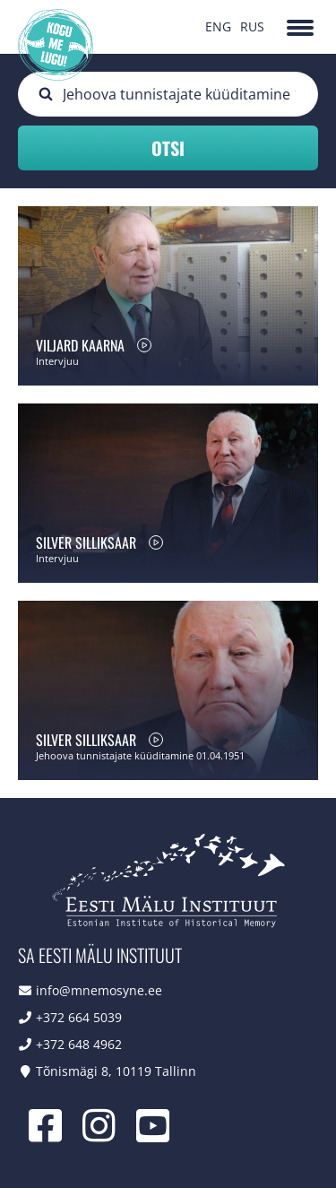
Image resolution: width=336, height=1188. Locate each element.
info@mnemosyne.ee (99, 990)
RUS (252, 26)
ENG (218, 26)
